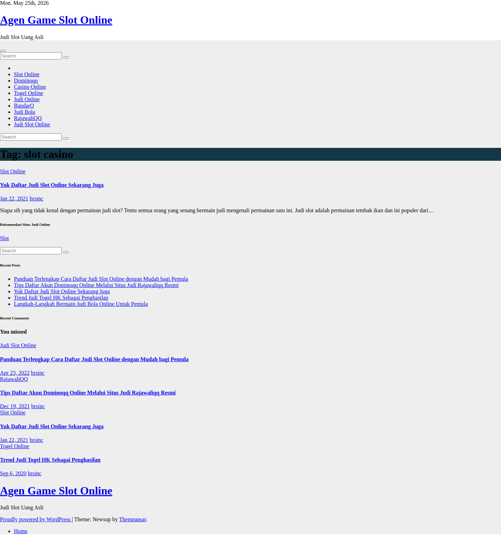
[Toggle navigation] (3, 51)
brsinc (36, 198)
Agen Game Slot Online (56, 20)
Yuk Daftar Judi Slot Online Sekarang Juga (52, 185)
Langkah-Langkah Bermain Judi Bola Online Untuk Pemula (81, 304)
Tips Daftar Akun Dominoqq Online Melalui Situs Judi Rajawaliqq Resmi (96, 285)
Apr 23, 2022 (15, 373)
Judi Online (27, 99)
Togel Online (28, 93)
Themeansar (132, 519)
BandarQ (24, 106)
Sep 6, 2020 (13, 473)
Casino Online (30, 87)
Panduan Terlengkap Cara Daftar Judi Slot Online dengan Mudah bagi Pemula (101, 279)
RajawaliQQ (28, 118)
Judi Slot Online (32, 124)
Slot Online (26, 74)
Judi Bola (24, 112)
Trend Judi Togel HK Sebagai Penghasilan (61, 298)
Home (20, 531)
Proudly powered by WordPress (36, 519)
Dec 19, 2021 (15, 406)
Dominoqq (26, 81)
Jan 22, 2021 (14, 198)
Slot (4, 238)
